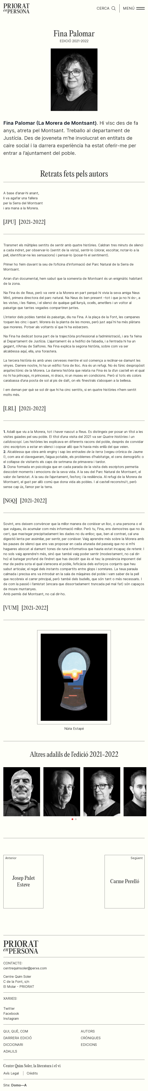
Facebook (11, 1013)
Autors (88, 1031)
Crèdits (32, 1073)
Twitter (9, 1008)
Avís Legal (11, 1073)
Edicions (89, 1045)
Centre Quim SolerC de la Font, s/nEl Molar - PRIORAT (18, 981)
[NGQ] (10, 501)
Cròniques (91, 1038)
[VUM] (10, 608)
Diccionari (13, 1045)
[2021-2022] (32, 222)
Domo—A (19, 1085)
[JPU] (9, 222)
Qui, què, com (15, 1031)
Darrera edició (17, 1038)
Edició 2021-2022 (74, 41)
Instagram (11, 1018)
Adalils (10, 1051)
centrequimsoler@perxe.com (25, 968)
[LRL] (9, 409)
